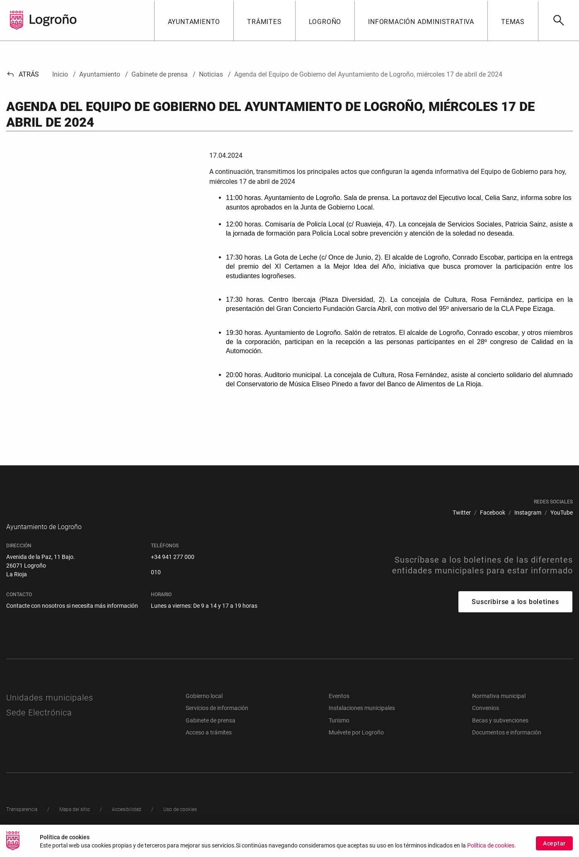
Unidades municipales (49, 710)
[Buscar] (558, 20)
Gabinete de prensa (210, 732)
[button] (194, 20)
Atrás (22, 74)
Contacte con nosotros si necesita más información (72, 618)
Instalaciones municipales (362, 720)
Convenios (485, 720)
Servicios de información (217, 720)
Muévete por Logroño (356, 744)
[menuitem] (462, 512)
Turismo (339, 732)
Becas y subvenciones (500, 732)
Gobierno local (204, 708)
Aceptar (554, 843)
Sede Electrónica (39, 725)
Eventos (339, 708)
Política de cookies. (491, 845)
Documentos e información (506, 744)
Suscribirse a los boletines (515, 614)
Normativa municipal (499, 708)
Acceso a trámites (209, 744)
